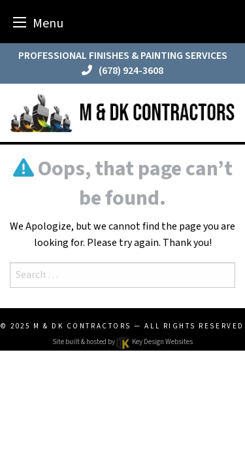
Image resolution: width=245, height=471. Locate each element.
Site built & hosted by (122, 342)
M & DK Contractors (82, 326)
